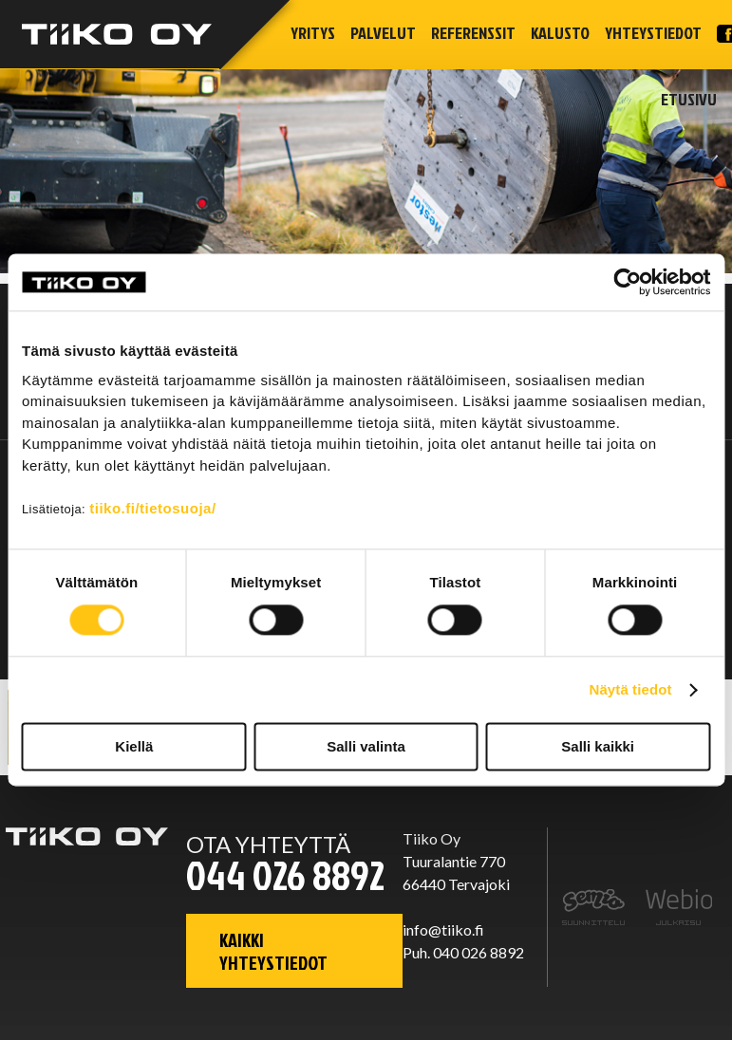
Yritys (313, 33)
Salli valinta (366, 747)
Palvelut (383, 33)
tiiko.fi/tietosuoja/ (152, 508)
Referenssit (473, 33)
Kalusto (560, 33)
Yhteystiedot (653, 33)
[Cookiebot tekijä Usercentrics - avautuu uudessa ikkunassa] (627, 282)
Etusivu (689, 99)
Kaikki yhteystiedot (273, 950)
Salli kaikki (597, 747)
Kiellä (134, 747)
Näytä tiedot (631, 689)
